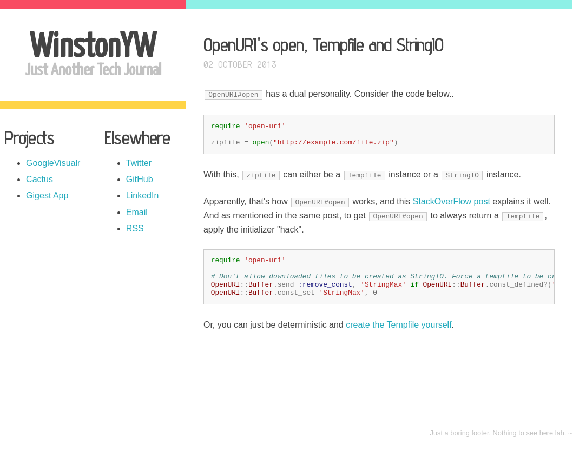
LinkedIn (142, 195)
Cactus (39, 179)
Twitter (139, 163)
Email (137, 212)
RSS (135, 228)
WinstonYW (93, 47)
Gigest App (47, 195)
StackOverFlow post (451, 201)
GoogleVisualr (53, 163)
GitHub (139, 179)
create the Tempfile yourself (398, 324)
